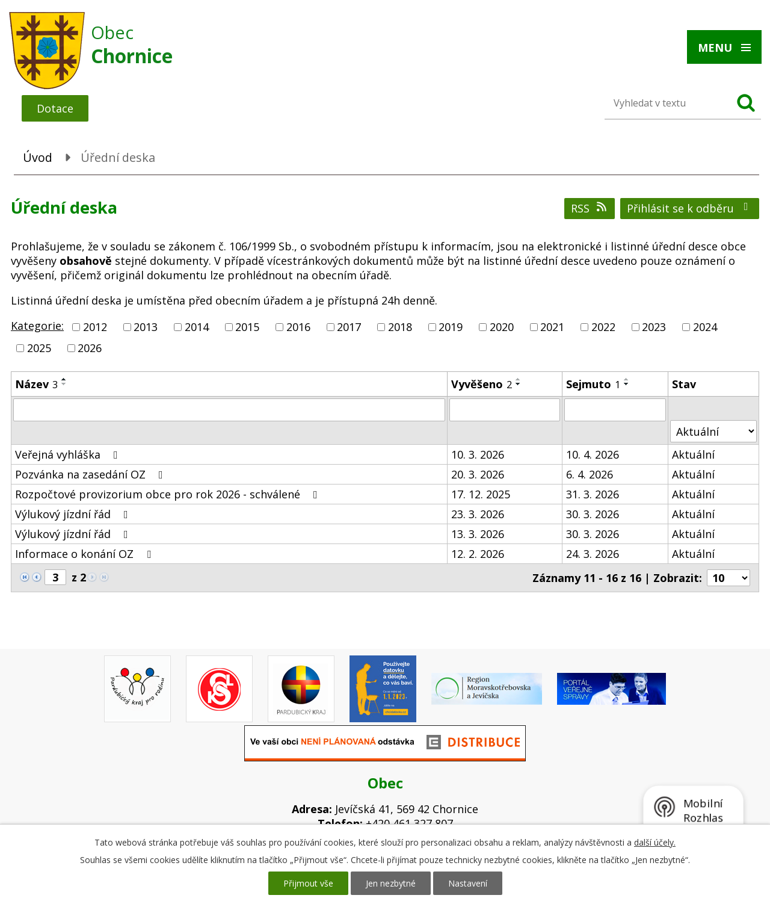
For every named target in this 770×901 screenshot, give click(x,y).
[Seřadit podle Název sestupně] (64, 384)
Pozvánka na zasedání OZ (91, 474)
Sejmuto (593, 384)
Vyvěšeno (481, 384)
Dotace (55, 108)
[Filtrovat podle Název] (229, 409)
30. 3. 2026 (592, 514)
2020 (502, 327)
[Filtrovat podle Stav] (713, 431)
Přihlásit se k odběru (690, 208)
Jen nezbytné (391, 883)
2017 (349, 327)
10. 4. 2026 (592, 454)
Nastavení (467, 883)
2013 (146, 327)
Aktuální (693, 454)
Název (36, 384)
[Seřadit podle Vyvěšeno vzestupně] (518, 379)
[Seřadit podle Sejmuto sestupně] (626, 384)
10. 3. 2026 (477, 454)
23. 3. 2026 (477, 514)
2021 (552, 327)
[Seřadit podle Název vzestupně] (64, 379)
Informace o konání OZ (85, 553)
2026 (90, 348)
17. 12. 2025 (480, 494)
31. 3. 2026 (592, 494)
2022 (603, 327)
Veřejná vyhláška (69, 454)
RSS (590, 208)
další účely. (655, 842)
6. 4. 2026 (589, 474)
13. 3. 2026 (477, 534)
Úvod (37, 157)
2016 (298, 327)
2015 (247, 327)
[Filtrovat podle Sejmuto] (615, 409)
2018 (400, 327)
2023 (654, 327)
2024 (705, 327)
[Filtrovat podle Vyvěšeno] (504, 409)
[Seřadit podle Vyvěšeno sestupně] (518, 384)
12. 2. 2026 (477, 553)
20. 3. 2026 (477, 474)
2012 (95, 327)
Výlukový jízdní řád (74, 514)
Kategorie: (37, 325)
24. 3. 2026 (592, 553)
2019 (451, 327)
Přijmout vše (308, 883)
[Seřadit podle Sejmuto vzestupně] (626, 379)
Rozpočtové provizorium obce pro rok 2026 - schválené (168, 494)
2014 (197, 327)
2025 (39, 348)
